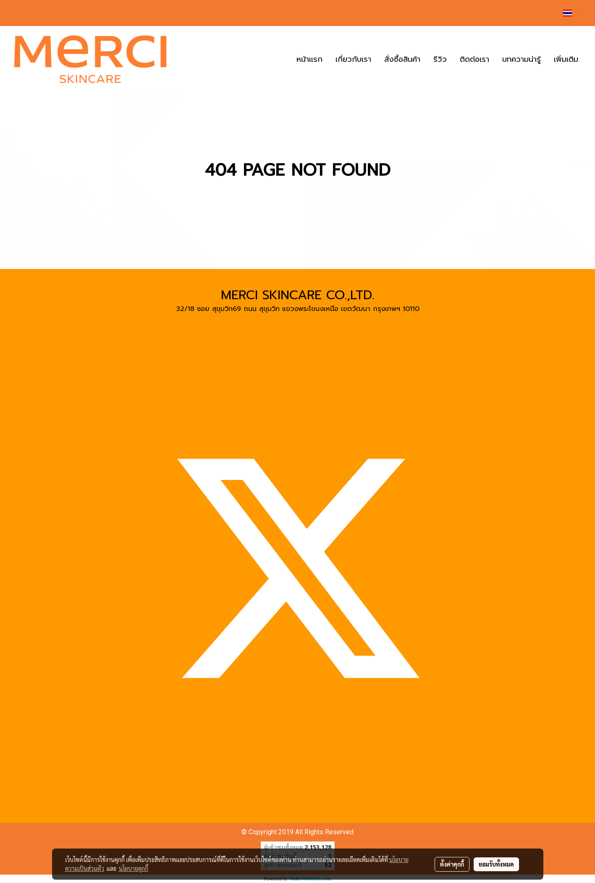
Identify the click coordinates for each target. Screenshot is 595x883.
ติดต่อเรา (474, 59)
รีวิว (440, 59)
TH (572, 12)
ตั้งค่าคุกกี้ (452, 864)
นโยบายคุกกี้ (133, 868)
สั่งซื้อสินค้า (402, 59)
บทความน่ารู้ (521, 59)
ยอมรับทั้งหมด (496, 864)
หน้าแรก (309, 59)
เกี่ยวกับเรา (353, 59)
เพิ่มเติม (566, 59)
